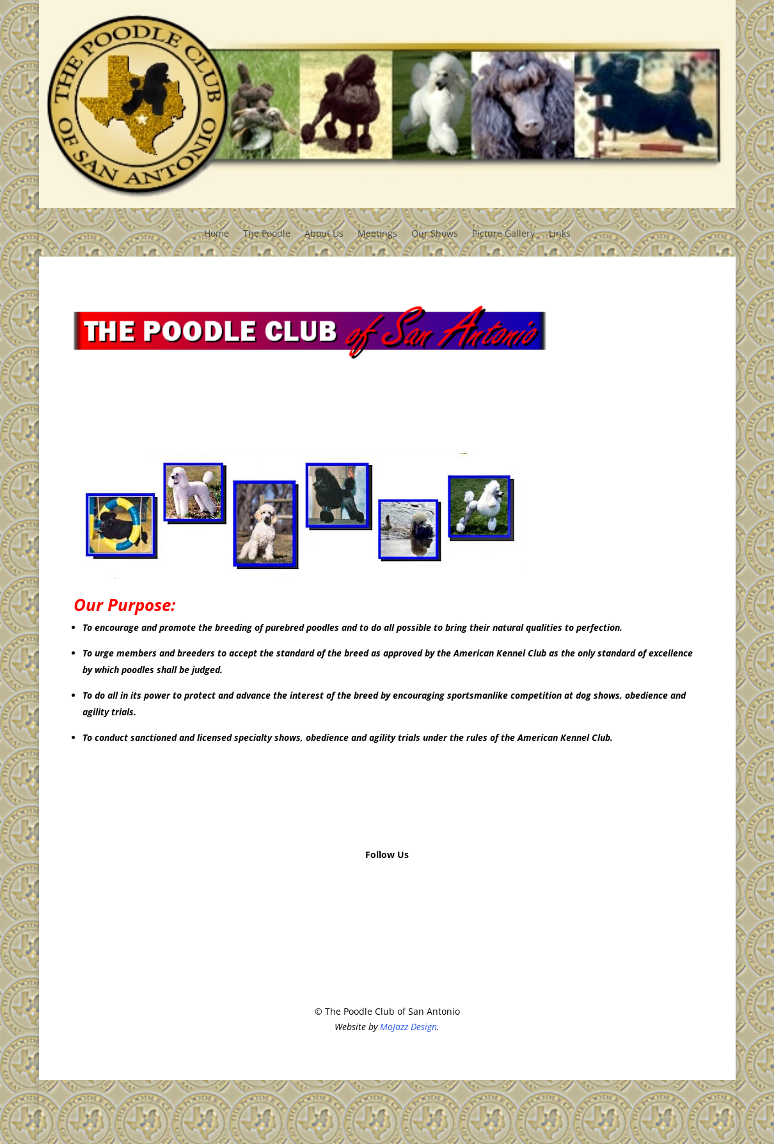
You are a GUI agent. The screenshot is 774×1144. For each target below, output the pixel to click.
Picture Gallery (503, 234)
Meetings (377, 234)
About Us (324, 234)
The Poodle (266, 234)
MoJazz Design (408, 1027)
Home (216, 234)
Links (560, 234)
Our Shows (434, 234)
